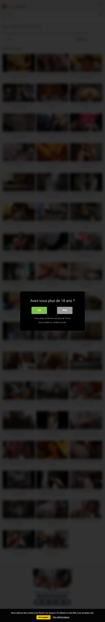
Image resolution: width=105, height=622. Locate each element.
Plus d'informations (61, 617)
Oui (39, 310)
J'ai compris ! (43, 617)
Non (65, 310)
